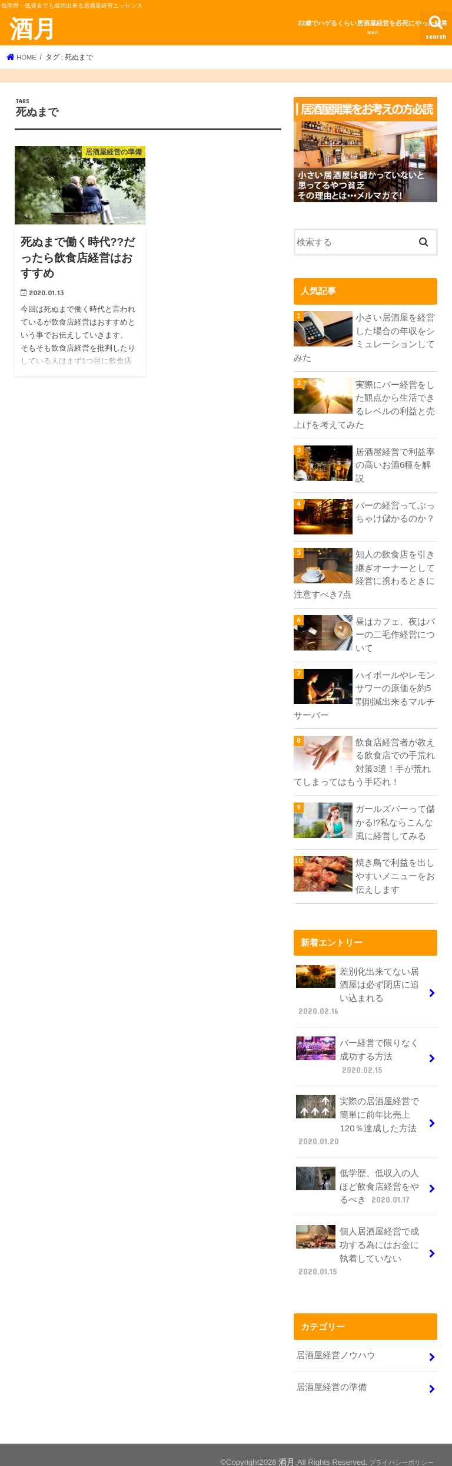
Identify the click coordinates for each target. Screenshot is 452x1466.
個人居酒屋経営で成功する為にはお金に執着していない (357, 1238)
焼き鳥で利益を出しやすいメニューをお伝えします (395, 869)
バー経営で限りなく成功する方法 (357, 1047)
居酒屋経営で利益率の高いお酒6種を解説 (395, 462)
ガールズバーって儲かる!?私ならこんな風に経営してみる (395, 816)
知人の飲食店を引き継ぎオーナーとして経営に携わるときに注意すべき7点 (364, 571)
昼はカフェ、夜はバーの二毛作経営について (395, 631)
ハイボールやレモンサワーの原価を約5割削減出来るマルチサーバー (364, 690)
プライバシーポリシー (401, 1447)
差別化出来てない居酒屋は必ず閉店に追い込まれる (357, 983)
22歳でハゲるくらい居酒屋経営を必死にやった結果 (372, 28)
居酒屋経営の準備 (331, 1373)
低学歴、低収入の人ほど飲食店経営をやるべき (357, 1174)
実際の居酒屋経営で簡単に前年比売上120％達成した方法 (357, 1111)
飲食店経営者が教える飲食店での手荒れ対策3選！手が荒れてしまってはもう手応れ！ (364, 756)
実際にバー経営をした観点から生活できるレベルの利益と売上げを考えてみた (364, 403)
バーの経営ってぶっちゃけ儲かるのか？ (395, 509)
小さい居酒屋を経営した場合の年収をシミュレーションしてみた (364, 337)
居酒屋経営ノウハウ (335, 1341)
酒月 (32, 28)
